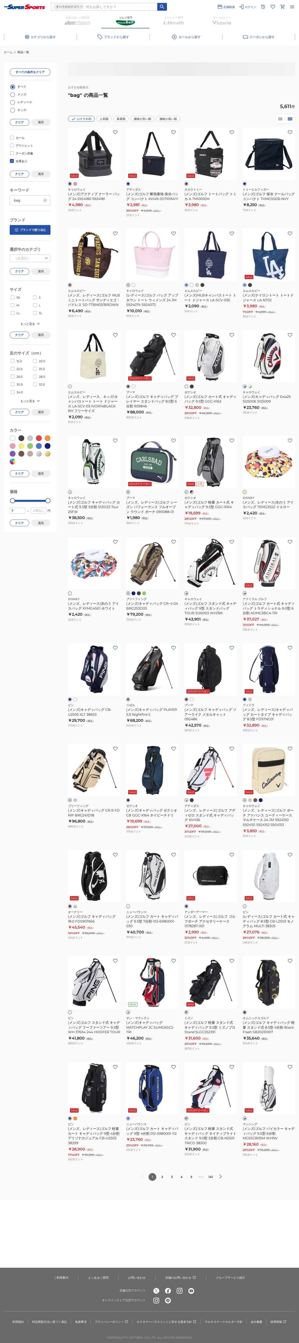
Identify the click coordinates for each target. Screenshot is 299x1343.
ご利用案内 (61, 1277)
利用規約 (18, 1322)
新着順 (121, 119)
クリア (19, 122)
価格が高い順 (168, 119)
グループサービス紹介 (230, 1277)
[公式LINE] (168, 1300)
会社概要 (256, 1322)
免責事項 (81, 1322)
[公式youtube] (191, 1291)
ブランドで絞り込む (30, 229)
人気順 (104, 119)
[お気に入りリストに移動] (273, 7)
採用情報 (278, 1321)
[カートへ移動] (282, 7)
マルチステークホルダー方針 (224, 1322)
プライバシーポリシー (112, 1321)
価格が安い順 (142, 119)
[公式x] (156, 1291)
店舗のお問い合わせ (180, 1277)
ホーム (8, 52)
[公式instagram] (180, 1291)
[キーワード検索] (162, 7)
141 (210, 1177)
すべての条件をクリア (30, 72)
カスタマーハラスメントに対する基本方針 (167, 1321)
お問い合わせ (137, 1277)
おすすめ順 (81, 119)
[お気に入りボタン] (115, 132)
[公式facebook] (168, 1291)
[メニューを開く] (292, 7)
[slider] (12, 500)
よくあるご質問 (98, 1277)
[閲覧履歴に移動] (263, 7)
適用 (41, 122)
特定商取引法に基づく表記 (49, 1322)
